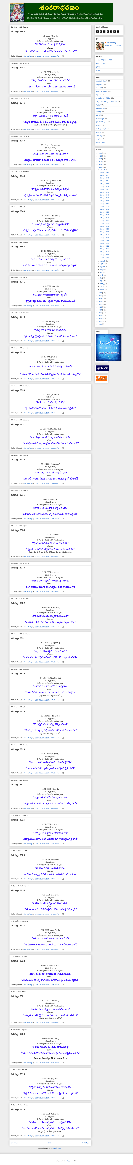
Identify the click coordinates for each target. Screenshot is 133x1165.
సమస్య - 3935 (18, 495)
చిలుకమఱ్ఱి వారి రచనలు (103, 98)
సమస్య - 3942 (18, 246)
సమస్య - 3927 (18, 784)
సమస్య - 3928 (18, 749)
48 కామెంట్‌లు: (55, 235)
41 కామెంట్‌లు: (55, 1062)
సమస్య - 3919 (18, 1074)
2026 (100, 153)
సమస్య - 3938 (18, 390)
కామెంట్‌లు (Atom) (57, 1148)
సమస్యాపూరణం (101, 81)
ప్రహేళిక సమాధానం (101, 122)
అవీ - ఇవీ (99, 88)
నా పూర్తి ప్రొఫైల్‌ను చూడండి (113, 45)
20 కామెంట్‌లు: (55, 949)
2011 (100, 318)
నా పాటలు (99, 125)
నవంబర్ (102, 261)
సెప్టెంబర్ (102, 266)
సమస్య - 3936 (18, 459)
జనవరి (102, 289)
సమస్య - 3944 (18, 176)
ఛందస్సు (98, 132)
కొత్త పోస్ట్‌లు (14, 1143)
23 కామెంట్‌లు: (55, 879)
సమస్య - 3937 (18, 424)
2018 (100, 298)
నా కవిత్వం (99, 135)
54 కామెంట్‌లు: (55, 378)
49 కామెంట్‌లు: (55, 200)
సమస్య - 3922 (18, 961)
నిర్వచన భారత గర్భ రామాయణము (106, 101)
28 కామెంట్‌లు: (55, 413)
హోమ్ (50, 1143)
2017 (100, 301)
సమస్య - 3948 (18, 31)
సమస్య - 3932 (18, 603)
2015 (100, 307)
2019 (100, 296)
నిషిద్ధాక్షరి (99, 111)
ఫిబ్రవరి (102, 286)
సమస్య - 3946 (18, 103)
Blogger (68, 1161)
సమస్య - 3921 (18, 996)
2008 (100, 324)
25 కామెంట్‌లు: (55, 773)
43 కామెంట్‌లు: (55, 556)
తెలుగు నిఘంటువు (101, 63)
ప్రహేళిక (98, 115)
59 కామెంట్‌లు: (55, 164)
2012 (100, 315)
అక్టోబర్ (102, 264)
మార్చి (102, 283)
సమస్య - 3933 (18, 567)
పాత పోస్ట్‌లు (86, 1143)
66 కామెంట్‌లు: (55, 627)
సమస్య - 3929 (18, 711)
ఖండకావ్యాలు (100, 118)
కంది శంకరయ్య (111, 42)
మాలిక (98, 70)
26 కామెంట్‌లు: (55, 591)
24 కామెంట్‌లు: (55, 518)
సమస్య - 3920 (18, 1034)
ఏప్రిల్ (102, 281)
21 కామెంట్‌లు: (55, 843)
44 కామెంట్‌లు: (55, 738)
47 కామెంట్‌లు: (55, 305)
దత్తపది (98, 94)
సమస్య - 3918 (18, 1109)
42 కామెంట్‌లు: (55, 1022)
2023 (100, 161)
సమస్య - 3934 (18, 530)
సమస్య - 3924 (18, 890)
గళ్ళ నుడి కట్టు (100, 108)
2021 (100, 167)
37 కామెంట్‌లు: (55, 341)
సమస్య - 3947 (18, 67)
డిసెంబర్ (102, 170)
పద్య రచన (99, 84)
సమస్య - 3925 (18, 855)
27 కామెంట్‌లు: (55, 914)
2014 (100, 310)
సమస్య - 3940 (18, 317)
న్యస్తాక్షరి (98, 105)
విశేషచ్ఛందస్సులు (101, 129)
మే (101, 278)
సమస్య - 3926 (18, 819)
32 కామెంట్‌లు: (55, 448)
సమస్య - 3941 (18, 281)
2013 (100, 313)
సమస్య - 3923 (18, 925)
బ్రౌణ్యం (98, 67)
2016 (100, 304)
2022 (100, 164)
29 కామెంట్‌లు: (55, 129)
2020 (100, 293)
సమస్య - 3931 (18, 638)
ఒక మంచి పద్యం (101, 142)
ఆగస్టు (102, 269)
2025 (100, 156)
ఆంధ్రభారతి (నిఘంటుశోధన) (104, 60)
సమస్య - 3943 (18, 211)
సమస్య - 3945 (18, 140)
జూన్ (101, 275)
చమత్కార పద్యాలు (101, 91)
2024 (100, 159)
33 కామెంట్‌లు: (55, 270)
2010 (100, 321)
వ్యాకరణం (99, 139)
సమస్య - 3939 (18, 352)
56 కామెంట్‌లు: (55, 56)
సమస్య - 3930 (18, 673)
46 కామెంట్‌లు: (55, 91)
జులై (101, 272)
